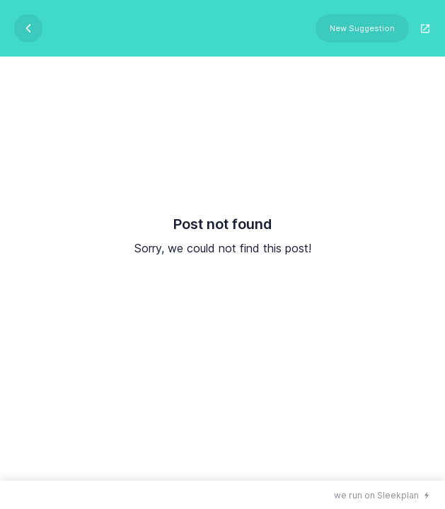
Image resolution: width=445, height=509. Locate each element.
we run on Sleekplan (376, 495)
